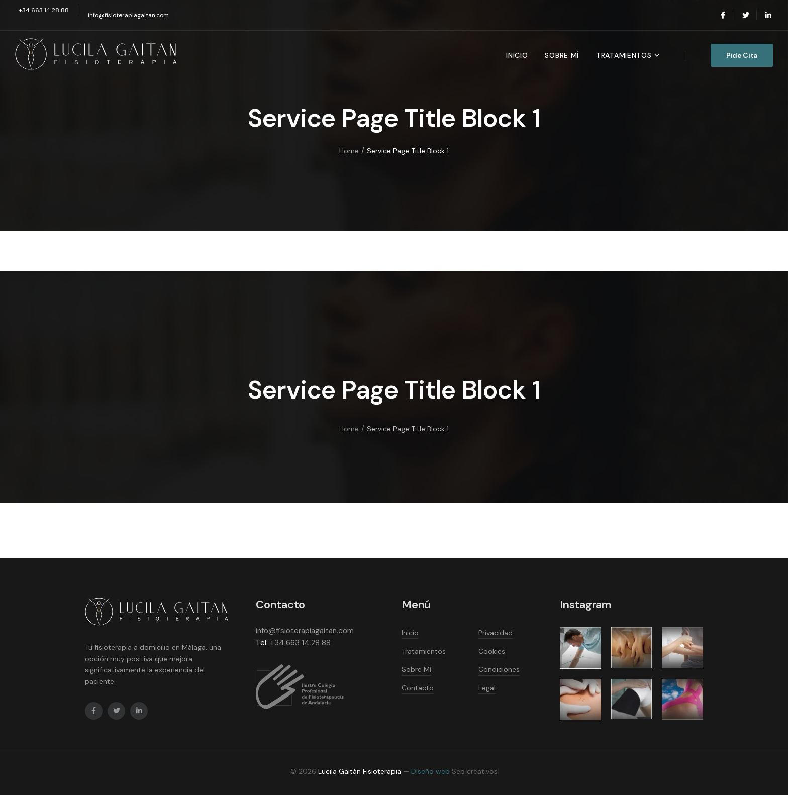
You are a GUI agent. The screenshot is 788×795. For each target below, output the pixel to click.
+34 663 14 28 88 (300, 643)
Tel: (262, 643)
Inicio (517, 55)
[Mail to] (42, 10)
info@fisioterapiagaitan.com (305, 631)
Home (349, 151)
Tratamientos (623, 55)
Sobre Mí (562, 55)
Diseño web (430, 771)
